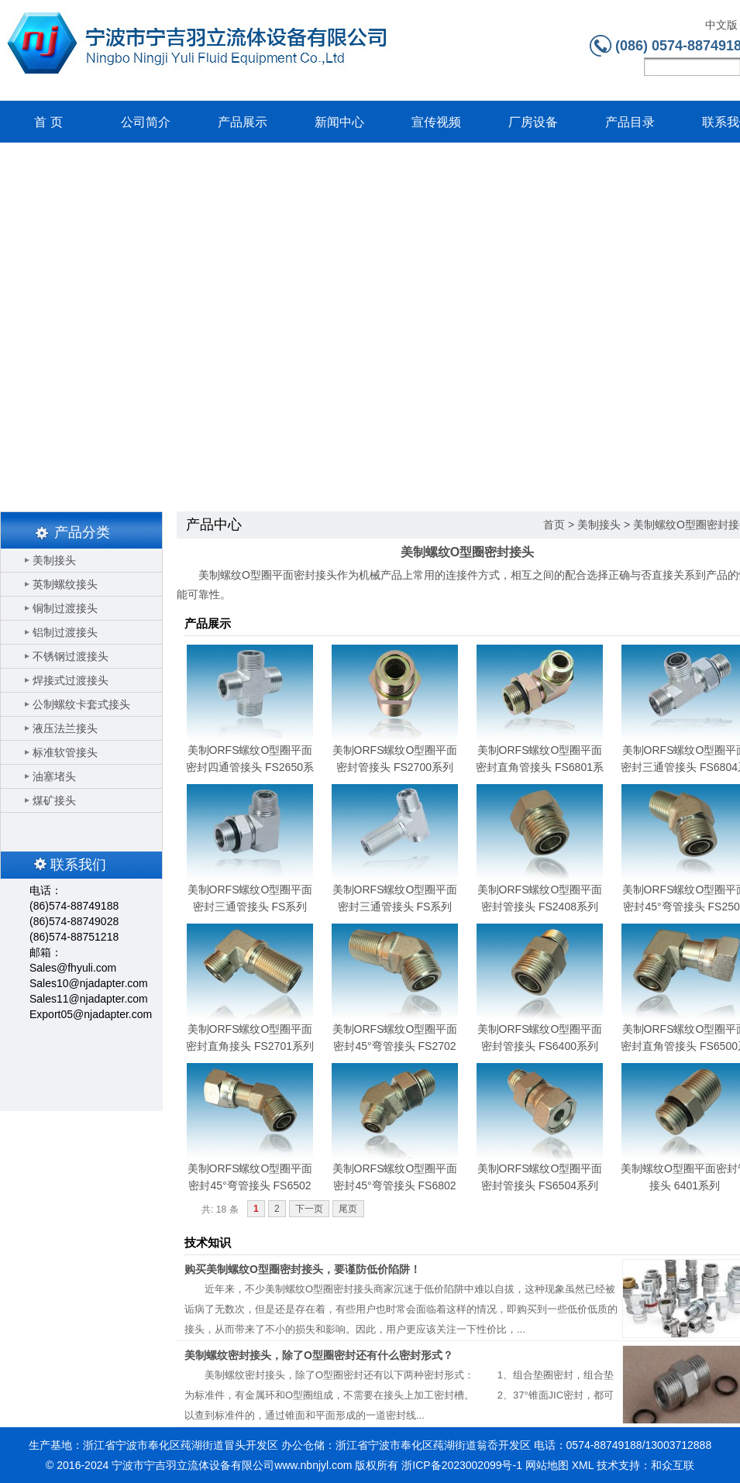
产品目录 (630, 122)
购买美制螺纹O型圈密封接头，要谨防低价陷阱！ (302, 1269)
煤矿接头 (54, 800)
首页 (554, 524)
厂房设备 (533, 122)
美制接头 (54, 560)
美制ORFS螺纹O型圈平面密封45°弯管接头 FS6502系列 (250, 1185)
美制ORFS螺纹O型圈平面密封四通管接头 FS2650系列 (250, 767)
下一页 (309, 1208)
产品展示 (242, 122)
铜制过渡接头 (65, 608)
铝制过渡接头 (65, 632)
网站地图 (547, 1465)
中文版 (721, 25)
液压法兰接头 (65, 728)
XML (583, 1465)
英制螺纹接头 (65, 584)
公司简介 (145, 122)
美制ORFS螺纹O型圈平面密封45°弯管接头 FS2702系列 (395, 1046)
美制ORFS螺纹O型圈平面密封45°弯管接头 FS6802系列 (395, 1185)
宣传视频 (436, 122)
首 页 (48, 122)
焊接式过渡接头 (70, 680)
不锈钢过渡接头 (70, 656)
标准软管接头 (65, 752)
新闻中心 (339, 122)
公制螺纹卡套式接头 (81, 704)
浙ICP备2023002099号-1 (461, 1465)
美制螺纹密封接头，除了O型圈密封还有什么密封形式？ (318, 1355)
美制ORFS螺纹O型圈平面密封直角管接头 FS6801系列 (540, 767)
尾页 (348, 1208)
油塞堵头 (54, 776)
